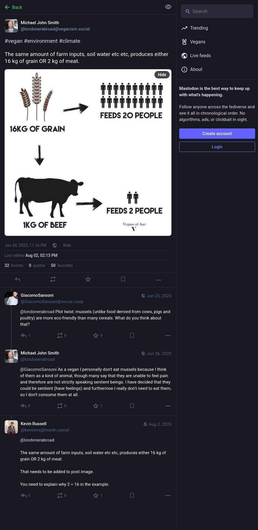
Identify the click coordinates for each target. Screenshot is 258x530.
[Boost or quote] (52, 279)
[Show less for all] (168, 7)
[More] (158, 280)
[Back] (80, 7)
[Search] (217, 11)
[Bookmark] (123, 279)
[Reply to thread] (25, 335)
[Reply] (17, 279)
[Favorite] (88, 279)
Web (67, 245)
